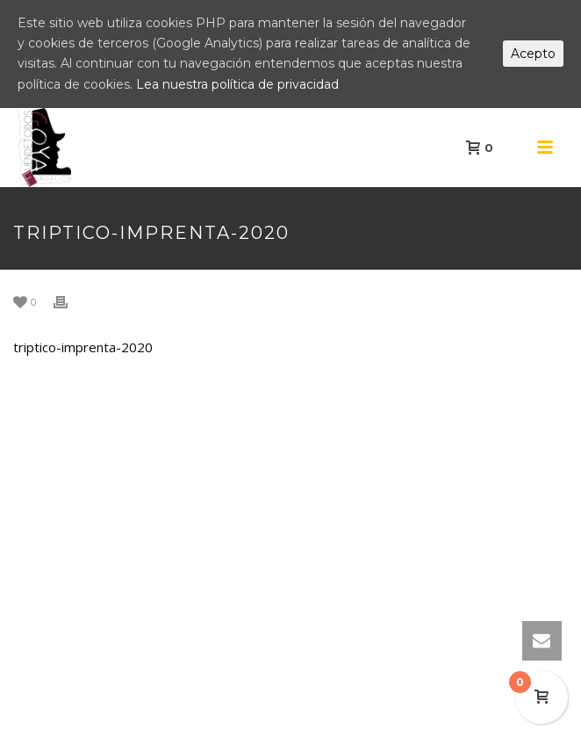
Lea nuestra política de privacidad (237, 84)
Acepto (533, 53)
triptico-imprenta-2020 (83, 347)
